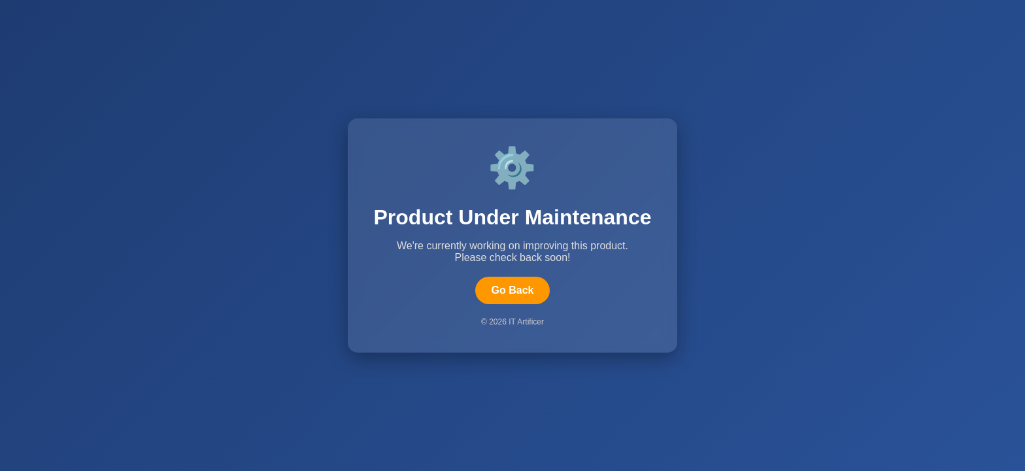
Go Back (513, 290)
